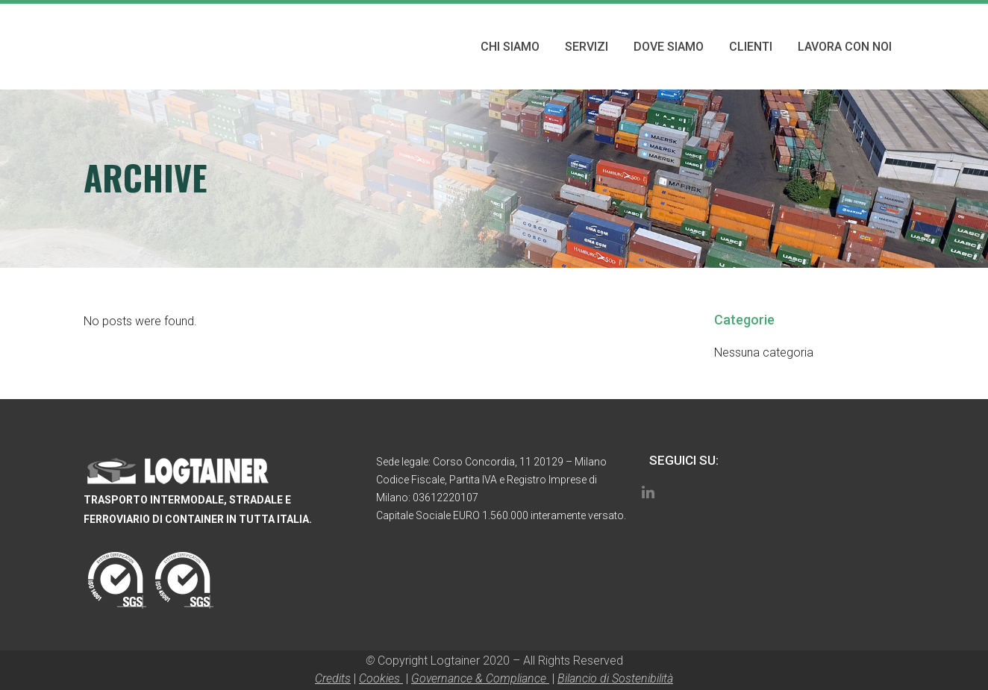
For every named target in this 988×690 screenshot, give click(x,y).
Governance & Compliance (480, 678)
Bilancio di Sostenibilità (615, 678)
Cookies (381, 678)
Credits (333, 678)
